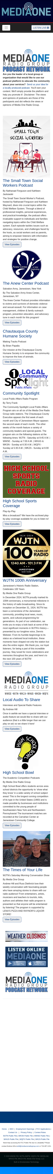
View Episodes (12, 244)
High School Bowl (18, 772)
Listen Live (41, 27)
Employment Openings (25, 1129)
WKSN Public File (26, 1136)
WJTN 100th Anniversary (25, 580)
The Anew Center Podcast (26, 283)
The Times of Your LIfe (22, 870)
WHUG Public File (11, 1139)
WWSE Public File (41, 1136)
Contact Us (12, 1132)
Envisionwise (25, 1162)
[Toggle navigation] (6, 28)
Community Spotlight (21, 393)
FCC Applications (43, 1129)
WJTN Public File (10, 1136)
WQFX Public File (27, 1139)
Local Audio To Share (21, 699)
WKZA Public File (42, 1139)
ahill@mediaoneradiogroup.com (28, 1146)
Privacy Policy (26, 1132)
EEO (12, 1129)
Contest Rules (40, 1132)
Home (4, 1129)
